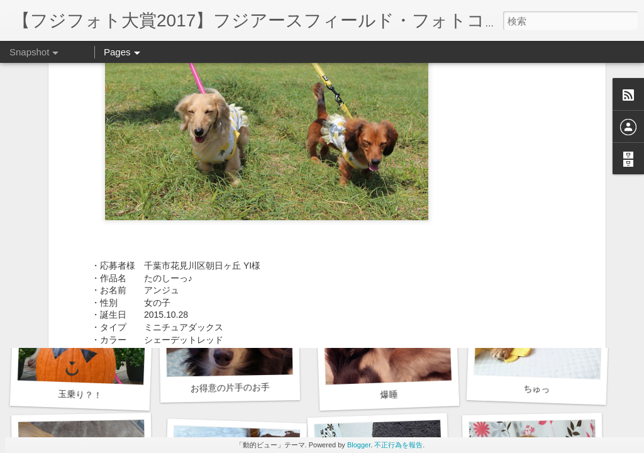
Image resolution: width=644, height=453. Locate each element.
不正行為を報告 (398, 445)
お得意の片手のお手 (230, 387)
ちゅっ (536, 388)
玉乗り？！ (80, 394)
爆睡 (389, 394)
